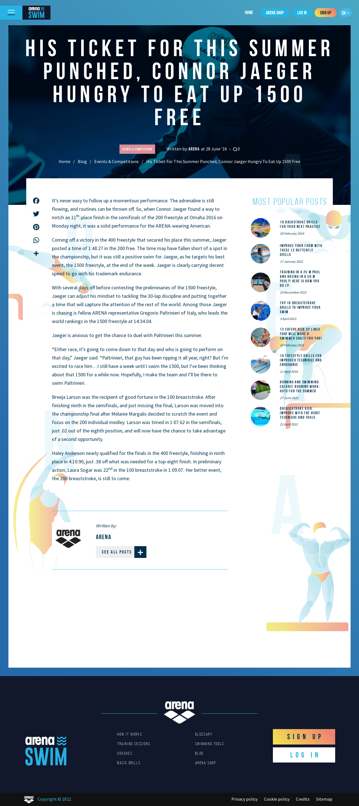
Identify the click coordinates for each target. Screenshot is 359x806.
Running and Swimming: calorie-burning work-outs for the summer (300, 386)
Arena (194, 148)
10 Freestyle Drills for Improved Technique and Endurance (301, 360)
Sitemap (324, 799)
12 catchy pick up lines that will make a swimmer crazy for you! (301, 333)
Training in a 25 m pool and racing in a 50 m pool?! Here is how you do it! (300, 279)
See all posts (124, 552)
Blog (82, 161)
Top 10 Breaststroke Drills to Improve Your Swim (300, 307)
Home (249, 12)
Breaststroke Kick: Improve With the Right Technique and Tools (300, 413)
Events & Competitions (116, 161)
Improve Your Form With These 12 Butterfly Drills (301, 250)
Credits (303, 799)
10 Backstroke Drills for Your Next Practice (300, 224)
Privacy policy (244, 799)
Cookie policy (276, 799)
